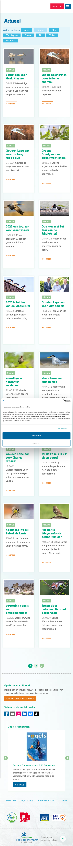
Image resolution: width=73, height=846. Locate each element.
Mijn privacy (27, 800)
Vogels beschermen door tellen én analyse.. (54, 78)
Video (52, 35)
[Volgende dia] (67, 775)
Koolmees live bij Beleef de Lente (17, 531)
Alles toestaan (36, 435)
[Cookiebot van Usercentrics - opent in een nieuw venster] (58, 401)
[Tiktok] (36, 714)
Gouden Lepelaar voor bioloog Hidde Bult (17, 154)
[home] (14, 6)
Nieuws (40, 30)
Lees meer (10, 104)
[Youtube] (12, 714)
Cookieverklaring (46, 800)
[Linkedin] (24, 714)
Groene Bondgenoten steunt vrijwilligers (54, 154)
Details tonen (62, 428)
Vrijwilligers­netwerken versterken (14, 381)
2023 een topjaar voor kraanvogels (17, 228)
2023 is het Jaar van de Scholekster (18, 304)
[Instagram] (18, 714)
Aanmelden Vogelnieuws (20, 698)
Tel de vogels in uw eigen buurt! (54, 455)
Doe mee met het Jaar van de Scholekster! (53, 230)
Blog (54, 30)
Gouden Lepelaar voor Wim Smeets (53, 304)
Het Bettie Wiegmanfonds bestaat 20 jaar (52, 533)
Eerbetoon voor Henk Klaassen (16, 76)
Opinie (28, 35)
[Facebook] (6, 714)
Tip (40, 35)
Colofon (63, 800)
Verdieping (12, 35)
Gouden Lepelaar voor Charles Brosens (17, 457)
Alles (26, 30)
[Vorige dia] (5, 775)
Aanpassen (36, 443)
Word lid (20, 785)
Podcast (10, 40)
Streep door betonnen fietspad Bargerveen (54, 609)
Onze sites (11, 800)
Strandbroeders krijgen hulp (52, 379)
